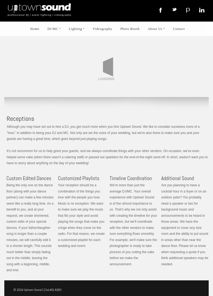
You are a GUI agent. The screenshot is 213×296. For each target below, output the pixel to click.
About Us (156, 29)
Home (34, 29)
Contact (179, 29)
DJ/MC (54, 29)
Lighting (76, 29)
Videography (102, 29)
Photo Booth (130, 29)
